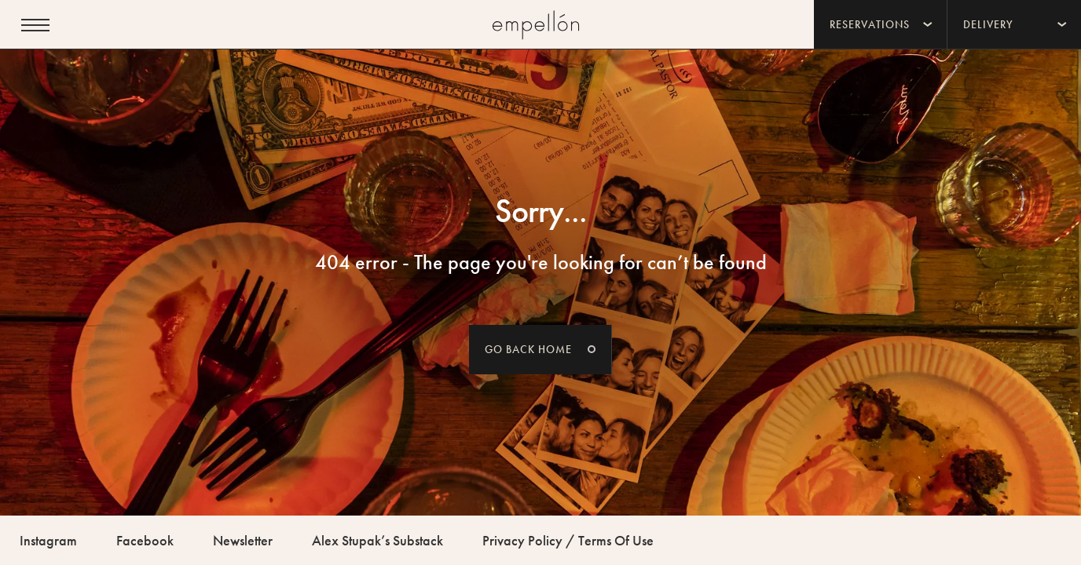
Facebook (145, 540)
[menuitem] (880, 24)
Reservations (870, 24)
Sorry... (541, 211)
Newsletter (243, 540)
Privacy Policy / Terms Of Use (568, 540)
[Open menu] (35, 25)
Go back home (528, 349)
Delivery (988, 24)
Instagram (48, 540)
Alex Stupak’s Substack (377, 540)
